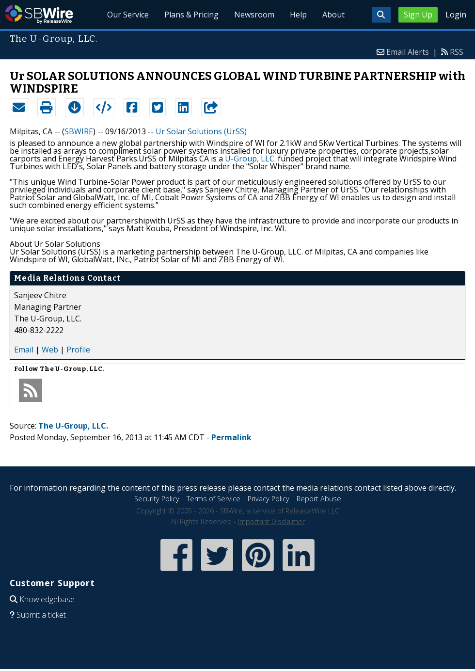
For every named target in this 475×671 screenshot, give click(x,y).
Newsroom (254, 14)
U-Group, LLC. (250, 158)
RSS (456, 52)
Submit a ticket (41, 614)
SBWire (39, 14)
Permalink (231, 437)
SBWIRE (78, 131)
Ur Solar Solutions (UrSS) (201, 131)
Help (298, 14)
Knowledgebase (47, 599)
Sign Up (418, 14)
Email (23, 349)
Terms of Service (213, 498)
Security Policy (156, 498)
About (333, 14)
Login (455, 14)
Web (50, 349)
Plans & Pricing (192, 14)
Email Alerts (407, 52)
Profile (78, 349)
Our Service (128, 14)
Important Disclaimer (271, 521)
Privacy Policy (268, 498)
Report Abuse (319, 498)
